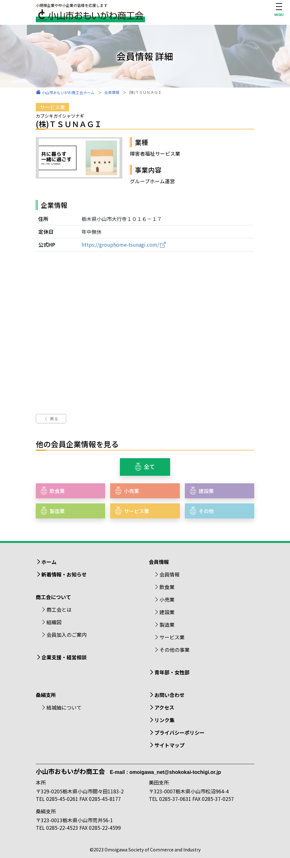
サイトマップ (169, 745)
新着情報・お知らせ (64, 574)
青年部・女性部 (172, 672)
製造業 (167, 624)
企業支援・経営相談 (64, 657)
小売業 (167, 599)
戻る (51, 418)
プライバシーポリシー (179, 732)
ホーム (48, 562)
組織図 (54, 622)
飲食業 (167, 587)
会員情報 (169, 574)
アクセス (164, 707)
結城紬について (64, 707)
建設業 (167, 612)
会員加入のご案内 (66, 634)
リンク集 (164, 720)
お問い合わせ (169, 695)
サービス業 (172, 637)
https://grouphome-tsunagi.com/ (120, 244)
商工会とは (59, 609)
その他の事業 (174, 649)
